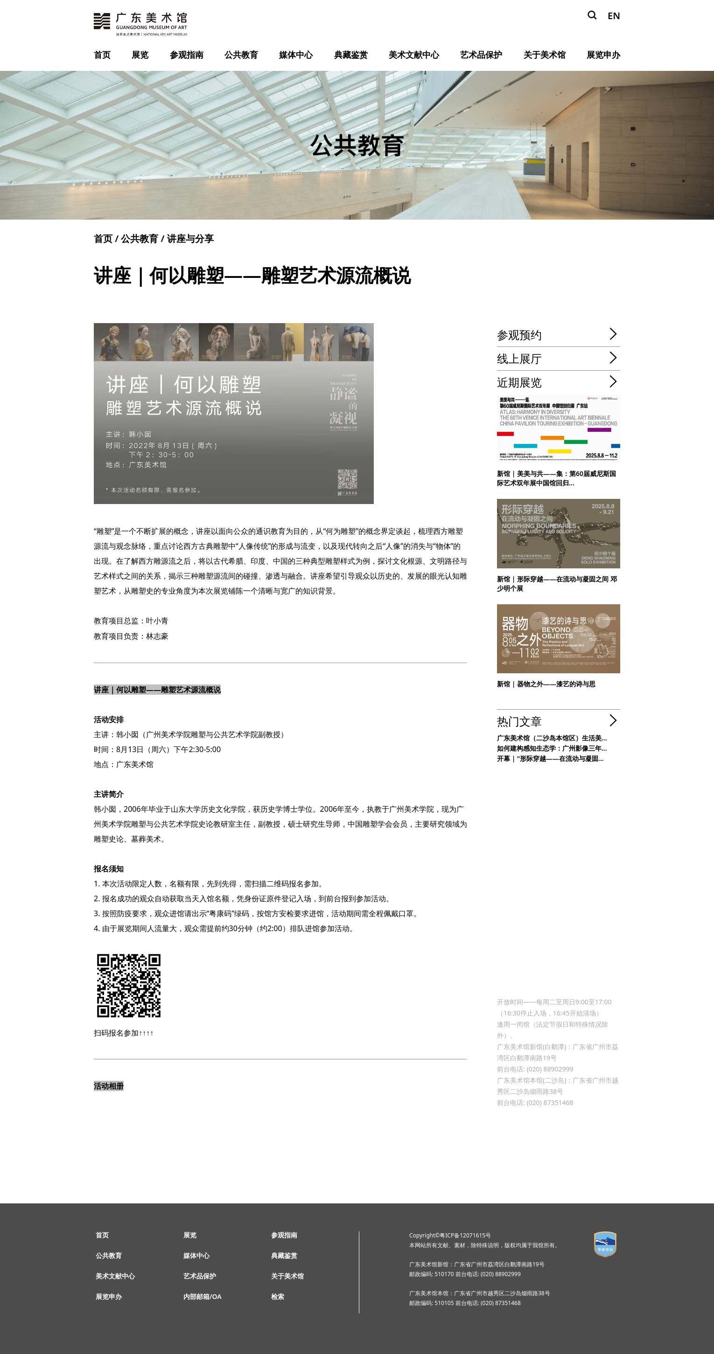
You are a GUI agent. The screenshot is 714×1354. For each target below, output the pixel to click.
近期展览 (519, 382)
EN (614, 15)
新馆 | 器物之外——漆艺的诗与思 (546, 683)
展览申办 (603, 54)
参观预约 (519, 334)
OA (217, 1296)
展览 (140, 54)
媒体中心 (296, 54)
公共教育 (241, 54)
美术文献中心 (414, 54)
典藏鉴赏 (351, 54)
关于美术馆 (545, 54)
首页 (102, 54)
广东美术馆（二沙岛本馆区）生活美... (552, 737)
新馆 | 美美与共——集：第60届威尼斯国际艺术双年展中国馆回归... (556, 478)
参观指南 (186, 54)
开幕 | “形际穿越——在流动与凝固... (550, 758)
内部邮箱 (196, 1296)
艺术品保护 (481, 54)
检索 (277, 1296)
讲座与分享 (190, 238)
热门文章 (519, 721)
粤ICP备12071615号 (465, 1235)
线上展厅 (519, 358)
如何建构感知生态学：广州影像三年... (552, 748)
